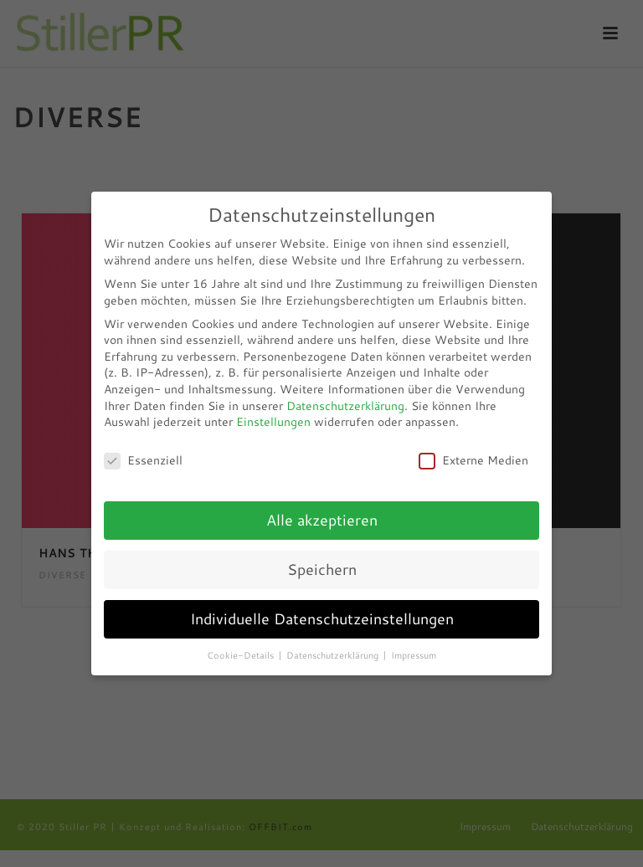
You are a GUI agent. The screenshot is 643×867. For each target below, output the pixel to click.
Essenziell (143, 461)
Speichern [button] (322, 569)
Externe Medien (473, 461)
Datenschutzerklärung (345, 406)
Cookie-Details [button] (241, 655)
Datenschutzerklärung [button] (333, 655)
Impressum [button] (413, 655)
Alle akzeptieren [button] (322, 520)
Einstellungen (273, 421)
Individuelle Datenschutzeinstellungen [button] (322, 618)
